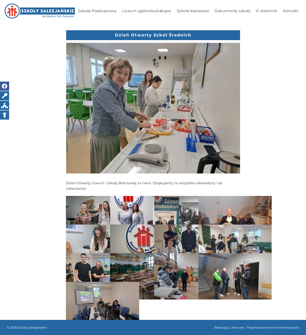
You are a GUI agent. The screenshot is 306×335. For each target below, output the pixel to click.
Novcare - (239, 327)
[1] (153, 108)
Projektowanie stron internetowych (273, 327)
